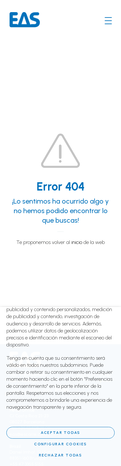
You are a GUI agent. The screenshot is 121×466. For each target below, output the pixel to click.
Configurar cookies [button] (60, 444)
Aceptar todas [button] (60, 432)
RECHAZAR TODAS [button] (60, 455)
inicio (76, 242)
